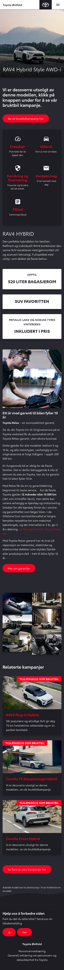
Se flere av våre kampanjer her (27, 869)
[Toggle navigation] (57, 4)
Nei (24, 932)
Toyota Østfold (12, 5)
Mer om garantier (19, 568)
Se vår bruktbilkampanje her (26, 118)
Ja (9, 932)
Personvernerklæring (32, 951)
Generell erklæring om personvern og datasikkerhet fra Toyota (32, 957)
